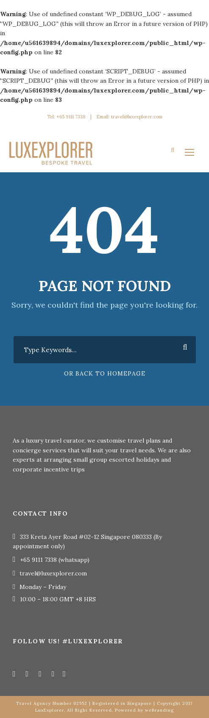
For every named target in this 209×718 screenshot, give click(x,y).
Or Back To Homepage (104, 373)
